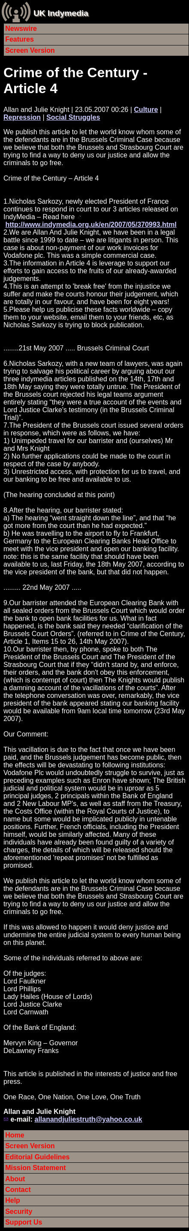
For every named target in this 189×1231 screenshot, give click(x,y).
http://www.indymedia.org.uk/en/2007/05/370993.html (91, 224)
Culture (146, 109)
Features (19, 39)
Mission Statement (35, 1167)
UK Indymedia (60, 13)
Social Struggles (73, 117)
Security (18, 1211)
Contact (18, 1189)
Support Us (23, 1222)
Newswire (21, 28)
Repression (22, 117)
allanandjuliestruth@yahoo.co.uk (88, 1119)
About (15, 1179)
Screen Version (30, 50)
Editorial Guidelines (37, 1157)
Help (12, 1200)
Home (14, 1135)
